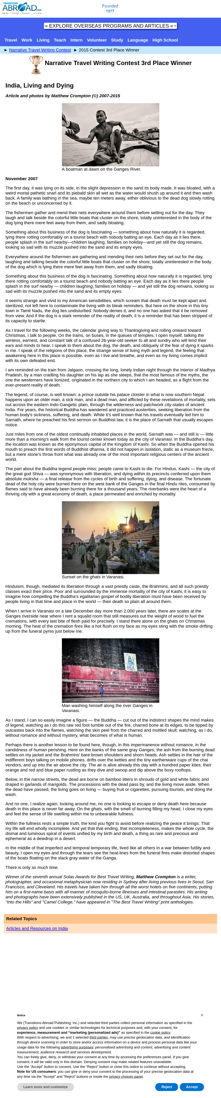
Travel (10, 40)
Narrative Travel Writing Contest (40, 50)
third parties (99, 1037)
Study (117, 40)
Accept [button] (192, 1087)
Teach (60, 40)
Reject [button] (166, 1087)
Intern (76, 40)
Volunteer (97, 40)
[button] (202, 1015)
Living (43, 40)
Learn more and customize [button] (45, 1087)
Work (26, 40)
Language (138, 40)
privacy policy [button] (27, 1028)
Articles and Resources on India (37, 928)
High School (165, 40)
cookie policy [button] (160, 1033)
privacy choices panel (126, 1077)
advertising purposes (77, 1047)
